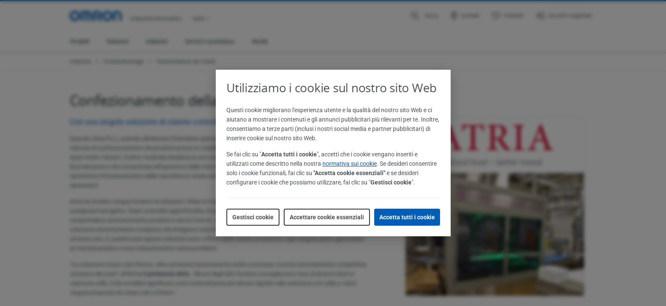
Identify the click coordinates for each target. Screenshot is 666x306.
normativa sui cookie (349, 163)
